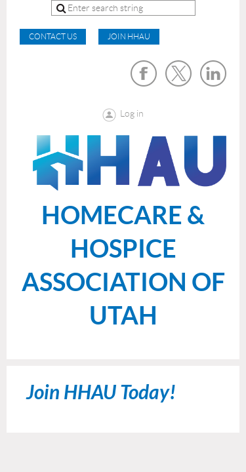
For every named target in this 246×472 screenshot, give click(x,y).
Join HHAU (129, 36)
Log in (132, 113)
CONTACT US (53, 36)
